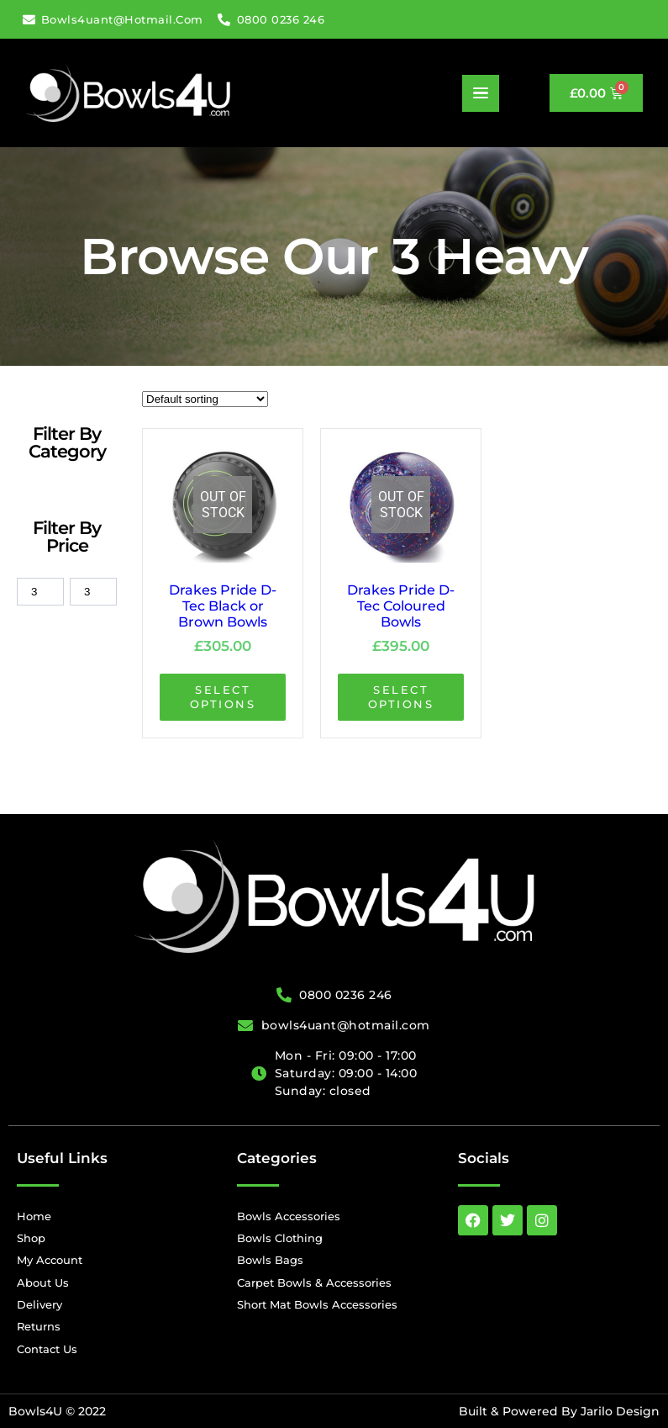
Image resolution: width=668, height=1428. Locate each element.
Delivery (39, 1304)
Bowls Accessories (288, 1216)
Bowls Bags (270, 1260)
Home (34, 1216)
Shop (31, 1238)
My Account (49, 1260)
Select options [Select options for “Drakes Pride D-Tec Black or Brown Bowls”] (223, 697)
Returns (38, 1326)
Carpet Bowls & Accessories (314, 1282)
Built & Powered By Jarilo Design (559, 1411)
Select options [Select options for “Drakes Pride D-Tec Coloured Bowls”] (401, 697)
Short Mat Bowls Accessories (317, 1304)
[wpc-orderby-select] (205, 399)
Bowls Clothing (280, 1238)
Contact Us (47, 1349)
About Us (43, 1282)
